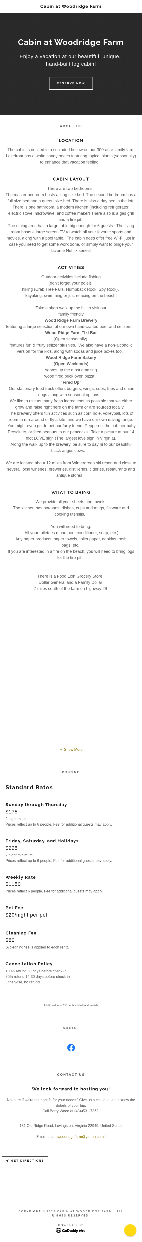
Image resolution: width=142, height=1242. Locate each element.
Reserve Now (71, 83)
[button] (71, 750)
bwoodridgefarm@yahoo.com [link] (79, 1137)
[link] (71, 6)
